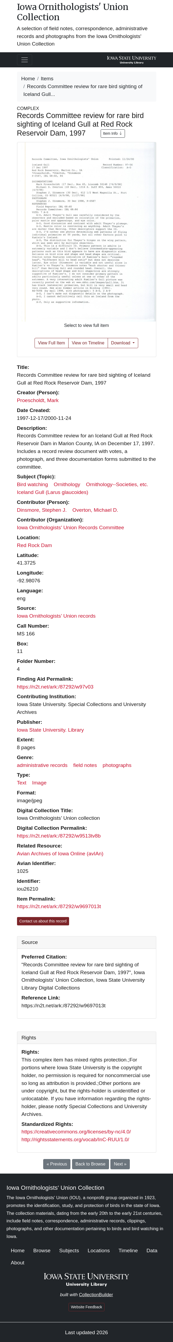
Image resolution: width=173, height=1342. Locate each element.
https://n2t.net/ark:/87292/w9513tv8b (59, 836)
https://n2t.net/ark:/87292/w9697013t (59, 906)
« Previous (57, 1164)
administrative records (42, 765)
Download (121, 343)
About (17, 1262)
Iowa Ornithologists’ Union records (56, 616)
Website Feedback (86, 1307)
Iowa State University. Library (50, 730)
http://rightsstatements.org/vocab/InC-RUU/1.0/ (75, 1139)
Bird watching (32, 484)
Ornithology (67, 484)
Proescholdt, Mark (38, 400)
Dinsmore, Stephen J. (42, 510)
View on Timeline (88, 343)
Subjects (69, 1250)
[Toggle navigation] (24, 59)
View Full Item (51, 343)
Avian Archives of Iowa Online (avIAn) (60, 853)
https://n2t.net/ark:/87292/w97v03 (55, 687)
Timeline (128, 1250)
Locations (99, 1250)
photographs (117, 765)
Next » (120, 1164)
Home (28, 78)
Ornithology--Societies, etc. (117, 484)
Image (39, 783)
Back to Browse (91, 1164)
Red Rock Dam (34, 545)
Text (21, 783)
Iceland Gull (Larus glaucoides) (53, 492)
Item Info (113, 133)
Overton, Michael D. (95, 510)
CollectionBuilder (96, 1294)
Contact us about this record (43, 921)
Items (47, 78)
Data (152, 1250)
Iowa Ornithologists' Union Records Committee (70, 527)
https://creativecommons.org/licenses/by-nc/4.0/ (76, 1132)
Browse (41, 1250)
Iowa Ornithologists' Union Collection (72, 12)
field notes (85, 765)
